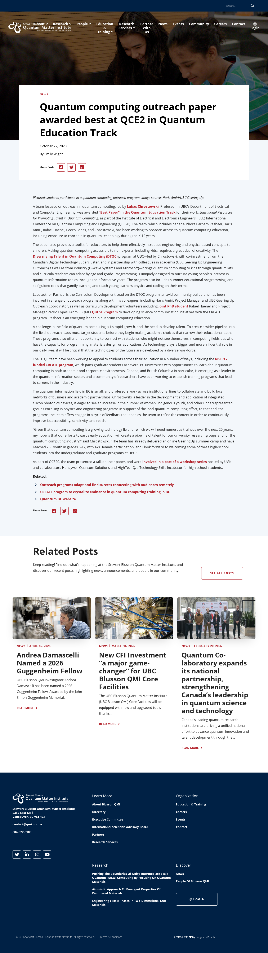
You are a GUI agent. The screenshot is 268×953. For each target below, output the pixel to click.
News (149, 6)
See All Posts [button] (222, 574)
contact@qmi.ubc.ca (27, 825)
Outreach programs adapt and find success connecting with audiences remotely (107, 485)
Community (175, 6)
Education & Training (169, 26)
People (137, 26)
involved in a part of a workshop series (174, 462)
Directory (99, 813)
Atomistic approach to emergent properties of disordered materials (126, 892)
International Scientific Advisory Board (120, 828)
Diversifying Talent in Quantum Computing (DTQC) (75, 257)
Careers (190, 6)
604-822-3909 (22, 833)
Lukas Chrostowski (143, 207)
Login (217, 6)
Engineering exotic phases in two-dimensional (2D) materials (129, 904)
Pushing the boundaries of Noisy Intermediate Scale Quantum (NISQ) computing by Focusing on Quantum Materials (131, 878)
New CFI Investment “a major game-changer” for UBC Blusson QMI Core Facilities (132, 671)
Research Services (210, 26)
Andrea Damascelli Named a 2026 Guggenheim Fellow (49, 663)
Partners (98, 835)
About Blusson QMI (106, 805)
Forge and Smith (205, 937)
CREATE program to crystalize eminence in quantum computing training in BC (105, 492)
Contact (203, 6)
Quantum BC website (58, 499)
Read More (25, 709)
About (95, 26)
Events (160, 6)
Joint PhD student (173, 307)
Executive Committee (107, 820)
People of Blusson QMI (192, 882)
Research (116, 26)
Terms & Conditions (111, 938)
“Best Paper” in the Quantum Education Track (137, 213)
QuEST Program (105, 312)
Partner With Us (246, 26)
